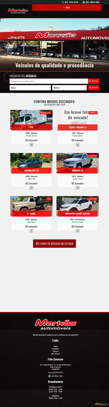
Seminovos (55, 348)
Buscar (95, 81)
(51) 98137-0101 (57, 376)
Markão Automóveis (18, 11)
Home (55, 346)
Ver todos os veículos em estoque (54, 244)
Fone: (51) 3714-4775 (55, 372)
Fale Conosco (55, 353)
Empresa (56, 351)
